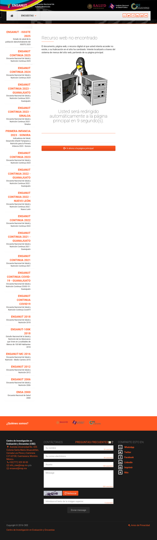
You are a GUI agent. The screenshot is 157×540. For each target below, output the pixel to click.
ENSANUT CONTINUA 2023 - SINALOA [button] (18, 116)
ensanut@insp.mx (16, 468)
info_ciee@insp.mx (17, 465)
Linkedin (125, 462)
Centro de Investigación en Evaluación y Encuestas (30, 530)
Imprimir (125, 467)
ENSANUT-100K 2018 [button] (18, 338)
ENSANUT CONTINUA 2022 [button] (18, 221)
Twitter (124, 452)
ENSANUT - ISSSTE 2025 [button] (18, 38)
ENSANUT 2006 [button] (18, 382)
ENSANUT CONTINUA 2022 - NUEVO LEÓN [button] (18, 201)
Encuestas (28, 15)
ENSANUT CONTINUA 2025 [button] (18, 56)
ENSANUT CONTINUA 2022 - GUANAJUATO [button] (18, 178)
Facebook (126, 457)
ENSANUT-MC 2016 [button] (18, 356)
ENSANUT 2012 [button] (18, 369)
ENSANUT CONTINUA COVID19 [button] (18, 302)
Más (123, 472)
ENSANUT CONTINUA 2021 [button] (18, 260)
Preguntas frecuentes (94, 442)
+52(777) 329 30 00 (17, 462)
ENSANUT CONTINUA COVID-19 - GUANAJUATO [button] (18, 281)
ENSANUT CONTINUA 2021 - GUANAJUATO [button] (18, 241)
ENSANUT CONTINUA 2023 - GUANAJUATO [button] (18, 92)
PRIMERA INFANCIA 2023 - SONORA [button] (18, 138)
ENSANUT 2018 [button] (18, 319)
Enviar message (78, 510)
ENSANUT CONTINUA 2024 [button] (18, 72)
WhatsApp (126, 447)
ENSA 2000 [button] (18, 394)
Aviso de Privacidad (139, 525)
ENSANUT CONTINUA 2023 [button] (18, 157)
